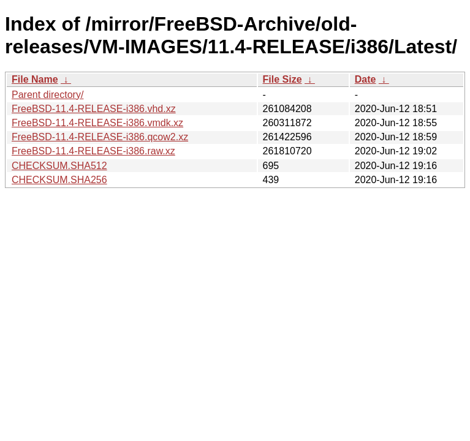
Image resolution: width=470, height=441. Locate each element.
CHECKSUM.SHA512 (59, 165)
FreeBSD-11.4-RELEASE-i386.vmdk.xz (97, 123)
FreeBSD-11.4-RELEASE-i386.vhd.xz (94, 109)
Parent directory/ (47, 94)
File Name (35, 79)
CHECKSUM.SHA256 (59, 180)
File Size (282, 79)
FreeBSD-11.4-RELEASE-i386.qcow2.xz (100, 137)
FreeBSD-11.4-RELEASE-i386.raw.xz (93, 151)
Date (365, 79)
